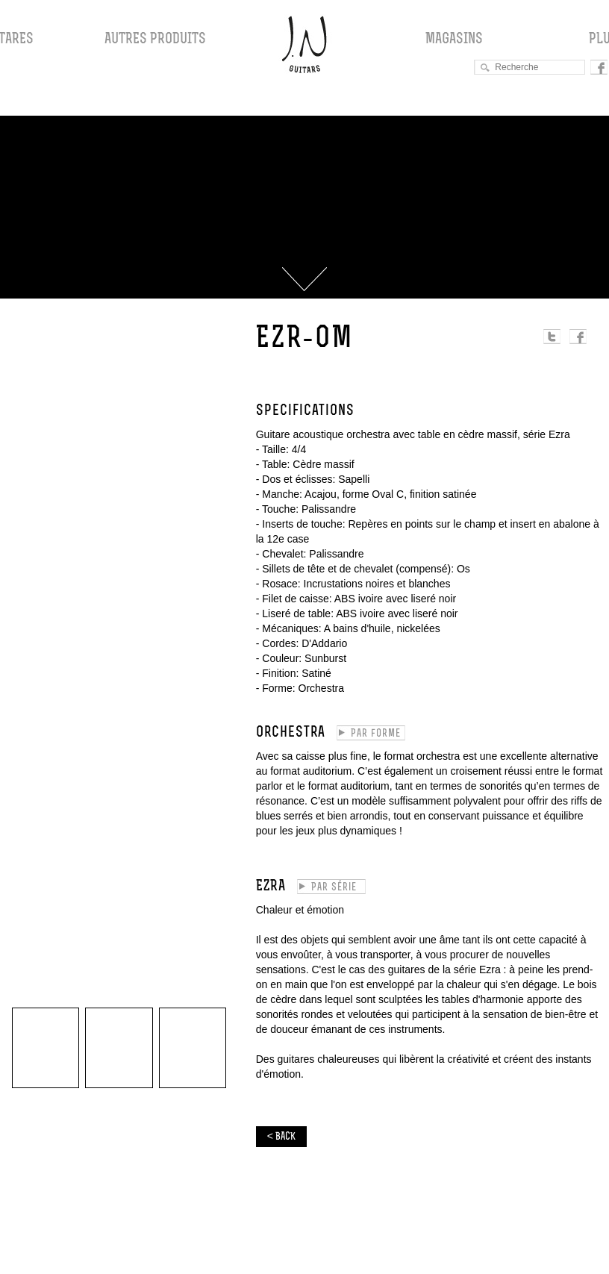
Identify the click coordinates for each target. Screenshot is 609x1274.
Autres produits (155, 39)
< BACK (281, 1137)
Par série (334, 887)
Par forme (376, 734)
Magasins (454, 39)
